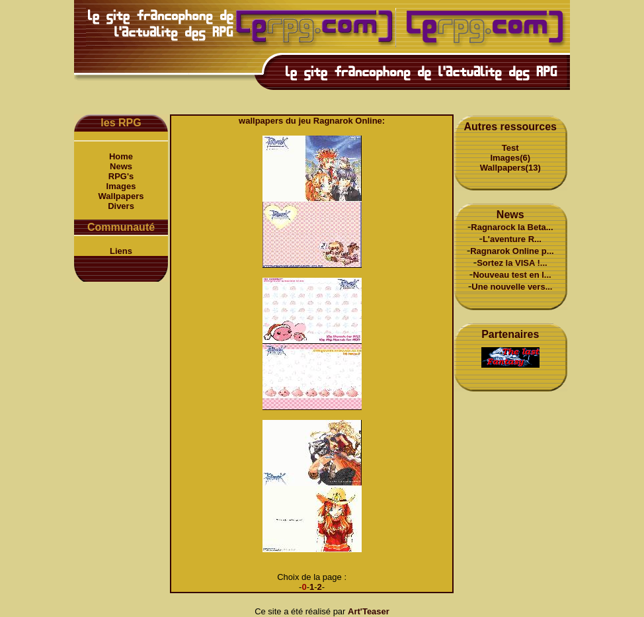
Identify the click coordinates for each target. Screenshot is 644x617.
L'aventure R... (512, 239)
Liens (121, 251)
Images (121, 186)
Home (121, 156)
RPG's (121, 176)
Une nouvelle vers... (511, 287)
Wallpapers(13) (510, 168)
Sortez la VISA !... (512, 263)
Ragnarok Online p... (511, 251)
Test (510, 148)
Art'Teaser (368, 611)
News (121, 166)
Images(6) (510, 158)
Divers (121, 206)
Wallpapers (121, 196)
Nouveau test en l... (512, 275)
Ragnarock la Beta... (512, 227)
